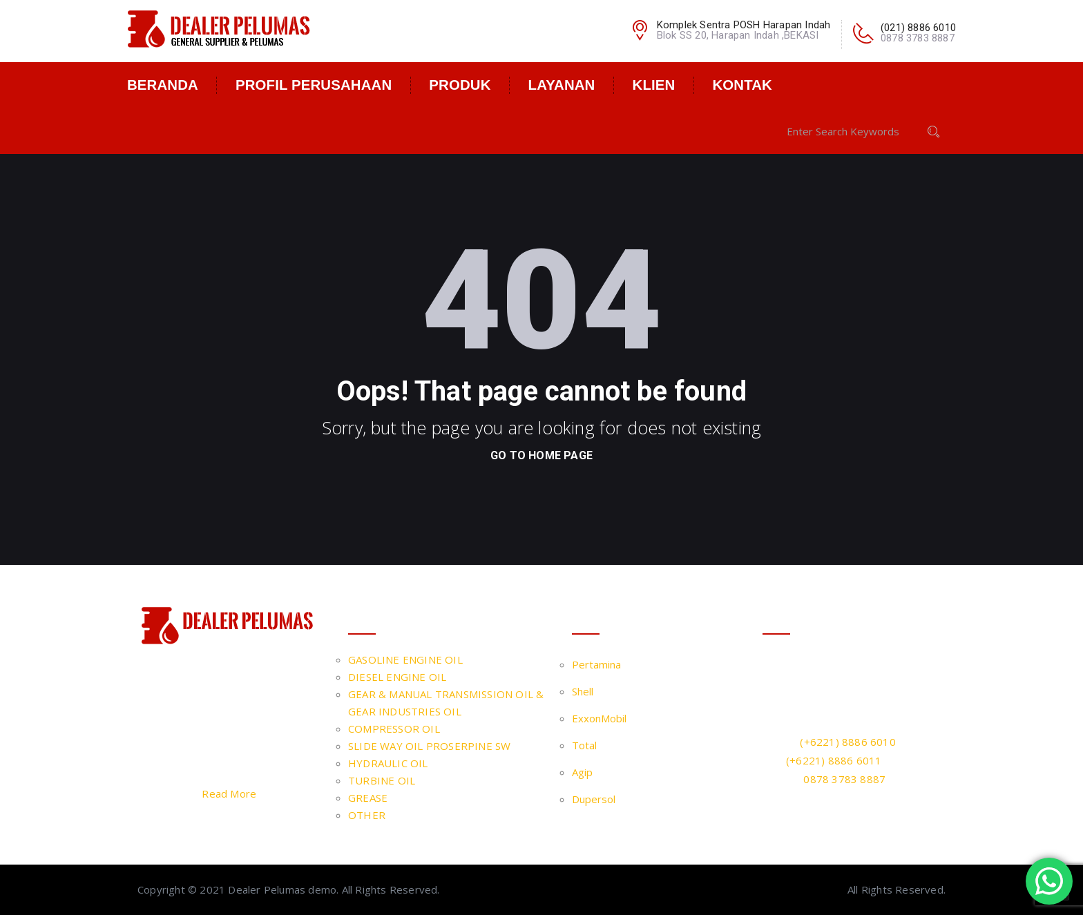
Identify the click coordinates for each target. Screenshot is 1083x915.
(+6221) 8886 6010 (847, 742)
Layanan (561, 85)
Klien (654, 85)
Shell (582, 691)
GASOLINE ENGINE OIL (405, 659)
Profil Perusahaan (314, 85)
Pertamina (596, 664)
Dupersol (593, 799)
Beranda (162, 85)
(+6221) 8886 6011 (833, 760)
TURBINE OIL (381, 780)
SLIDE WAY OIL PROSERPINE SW (429, 746)
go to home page (541, 455)
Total (584, 745)
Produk (459, 85)
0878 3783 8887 (844, 779)
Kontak (742, 85)
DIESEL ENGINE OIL (397, 677)
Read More (229, 793)
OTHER (366, 815)
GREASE (367, 798)
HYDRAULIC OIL (388, 763)
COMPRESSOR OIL (394, 728)
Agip (582, 772)
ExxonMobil (599, 718)
